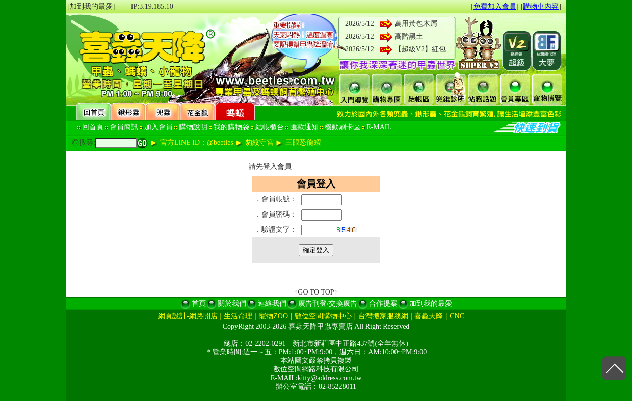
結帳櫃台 (269, 127)
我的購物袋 (231, 127)
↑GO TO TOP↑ (315, 292)
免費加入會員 (494, 6)
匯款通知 (304, 127)
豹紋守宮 (259, 142)
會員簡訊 (124, 127)
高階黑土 (408, 36)
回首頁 (92, 127)
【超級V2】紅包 (420, 49)
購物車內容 (541, 6)
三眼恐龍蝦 (303, 142)
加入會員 (158, 127)
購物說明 (193, 127)
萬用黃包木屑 (415, 24)
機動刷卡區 (342, 127)
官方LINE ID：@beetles (196, 142)
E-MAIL (378, 127)
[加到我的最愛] (91, 6)
